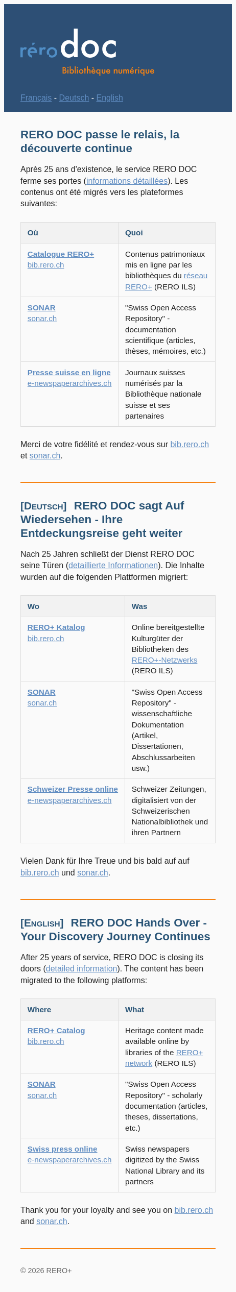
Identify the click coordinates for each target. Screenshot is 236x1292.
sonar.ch (45, 455)
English (110, 97)
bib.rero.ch (189, 444)
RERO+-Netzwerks (165, 659)
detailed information (81, 968)
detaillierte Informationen (113, 565)
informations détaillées (127, 181)
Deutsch (74, 97)
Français (36, 97)
